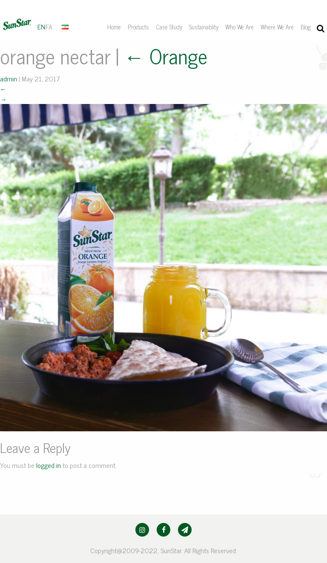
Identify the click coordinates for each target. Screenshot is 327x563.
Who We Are (239, 27)
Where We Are (277, 27)
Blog (306, 27)
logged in (48, 465)
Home (114, 27)
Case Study (169, 27)
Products (138, 27)
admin (8, 78)
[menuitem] (66, 26)
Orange (165, 55)
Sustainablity (203, 27)
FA (49, 26)
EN (41, 26)
